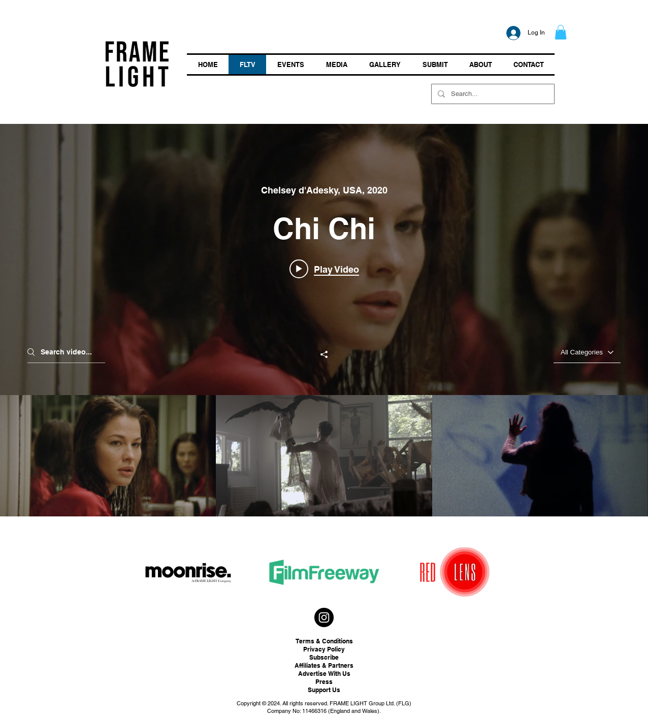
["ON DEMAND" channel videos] (324, 455)
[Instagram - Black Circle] (324, 617)
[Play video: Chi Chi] (324, 268)
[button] (561, 32)
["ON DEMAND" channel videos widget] (324, 320)
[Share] (324, 354)
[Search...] (492, 94)
